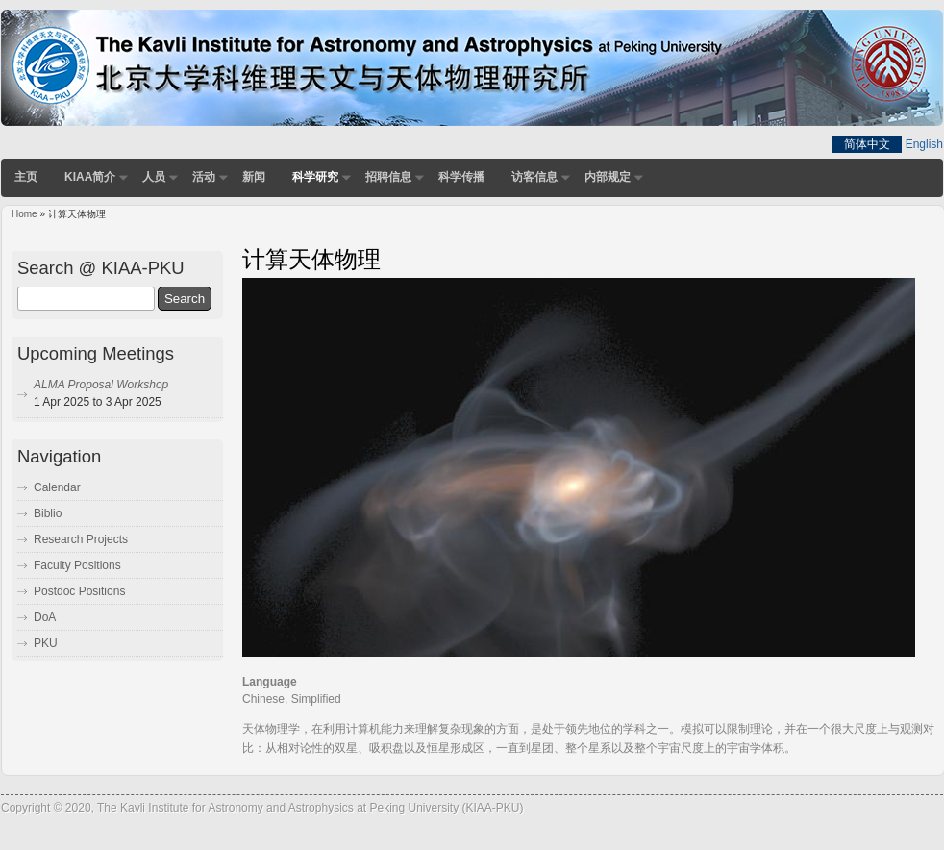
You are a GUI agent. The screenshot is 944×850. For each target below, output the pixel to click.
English (924, 144)
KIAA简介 (89, 177)
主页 (25, 177)
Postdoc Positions (79, 591)
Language (269, 681)
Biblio (48, 513)
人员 (153, 177)
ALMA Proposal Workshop (101, 384)
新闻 (253, 177)
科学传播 (461, 177)
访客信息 (534, 177)
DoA (45, 617)
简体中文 (867, 144)
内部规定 (607, 177)
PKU (46, 643)
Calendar (57, 487)
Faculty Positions (77, 565)
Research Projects (81, 539)
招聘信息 (388, 177)
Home (24, 214)
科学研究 (315, 177)
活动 (203, 177)
